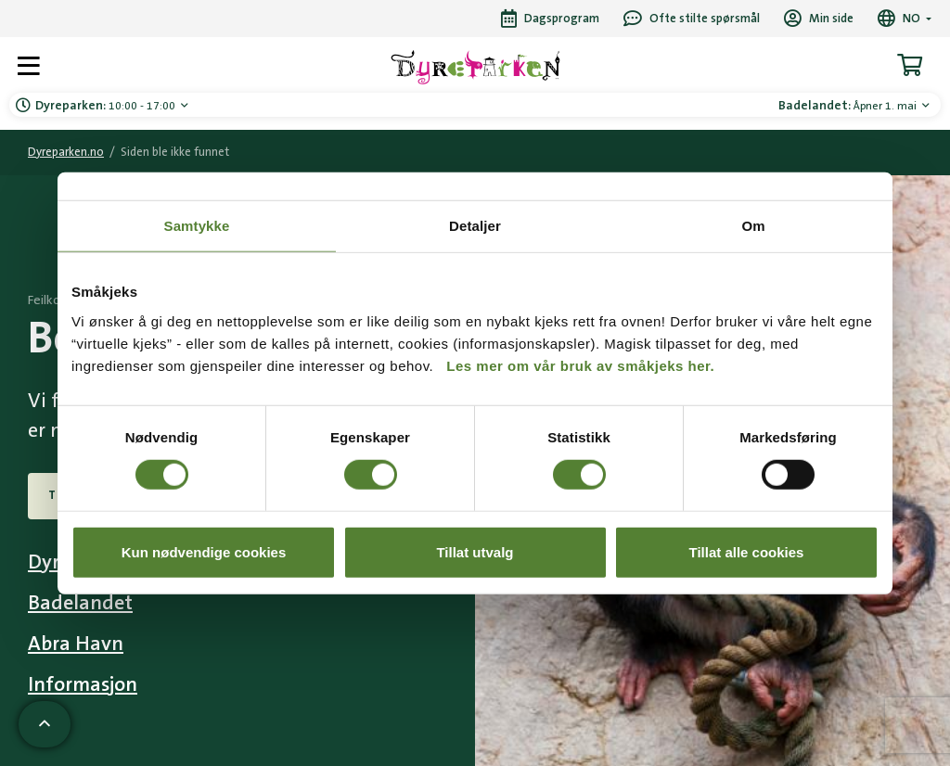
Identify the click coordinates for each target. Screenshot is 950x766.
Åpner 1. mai (848, 105)
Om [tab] (752, 226)
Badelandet (80, 603)
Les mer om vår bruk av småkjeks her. (580, 365)
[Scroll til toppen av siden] (45, 724)
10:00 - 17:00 (106, 105)
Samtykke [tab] (197, 226)
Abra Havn (75, 644)
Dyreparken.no (66, 152)
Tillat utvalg (474, 551)
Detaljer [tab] (475, 226)
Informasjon (82, 684)
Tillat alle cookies (746, 551)
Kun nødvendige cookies (204, 551)
